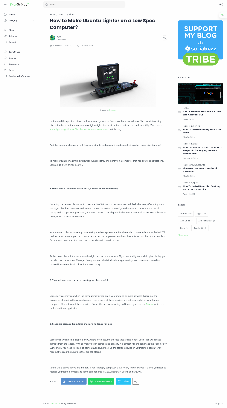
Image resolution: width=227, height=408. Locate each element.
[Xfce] (187, 108)
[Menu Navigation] (5, 4)
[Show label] (185, 235)
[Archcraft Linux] (206, 221)
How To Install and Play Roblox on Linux (202, 131)
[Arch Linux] (186, 221)
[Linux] (195, 144)
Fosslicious (55, 403)
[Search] (84, 4)
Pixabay (112, 110)
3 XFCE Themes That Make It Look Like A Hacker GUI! (202, 113)
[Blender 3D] (200, 228)
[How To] (196, 126)
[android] (189, 126)
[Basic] (184, 228)
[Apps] (195, 182)
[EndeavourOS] (191, 165)
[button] (221, 4)
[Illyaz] (59, 36)
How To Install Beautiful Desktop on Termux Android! (201, 188)
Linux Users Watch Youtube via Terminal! (200, 170)
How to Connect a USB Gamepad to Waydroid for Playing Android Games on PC (203, 150)
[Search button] (46, 4)
